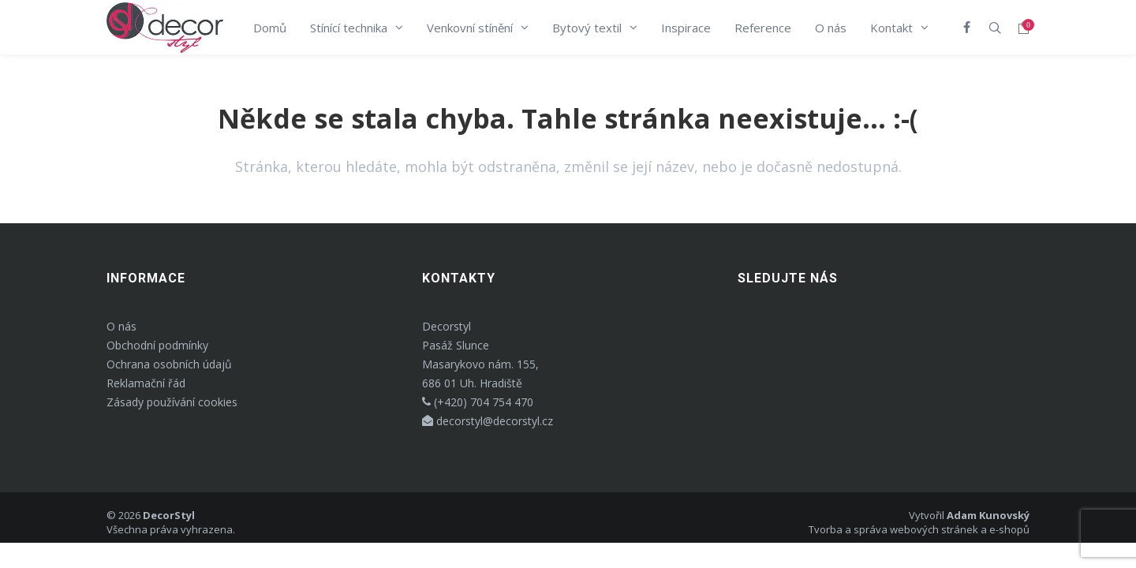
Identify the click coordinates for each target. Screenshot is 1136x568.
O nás (121, 326)
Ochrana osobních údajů (169, 364)
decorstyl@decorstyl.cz (487, 420)
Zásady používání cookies (171, 401)
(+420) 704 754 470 (477, 401)
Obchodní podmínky (157, 345)
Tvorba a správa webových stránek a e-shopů (919, 529)
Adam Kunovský (988, 515)
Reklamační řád (145, 383)
